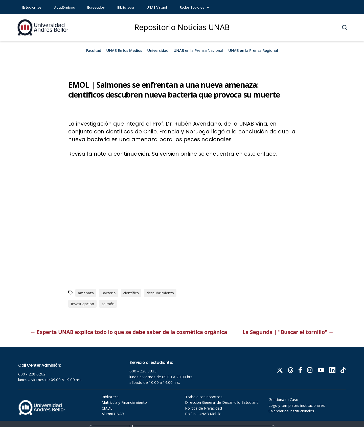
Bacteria (108, 292)
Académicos (64, 7)
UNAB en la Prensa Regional (253, 50)
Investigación (82, 303)
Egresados (96, 7)
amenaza (86, 292)
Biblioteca (125, 7)
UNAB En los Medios (124, 50)
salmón (108, 303)
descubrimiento (160, 292)
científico (131, 292)
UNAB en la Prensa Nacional (198, 50)
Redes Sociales (194, 7)
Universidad (157, 50)
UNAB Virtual (157, 7)
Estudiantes (31, 7)
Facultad (93, 50)
